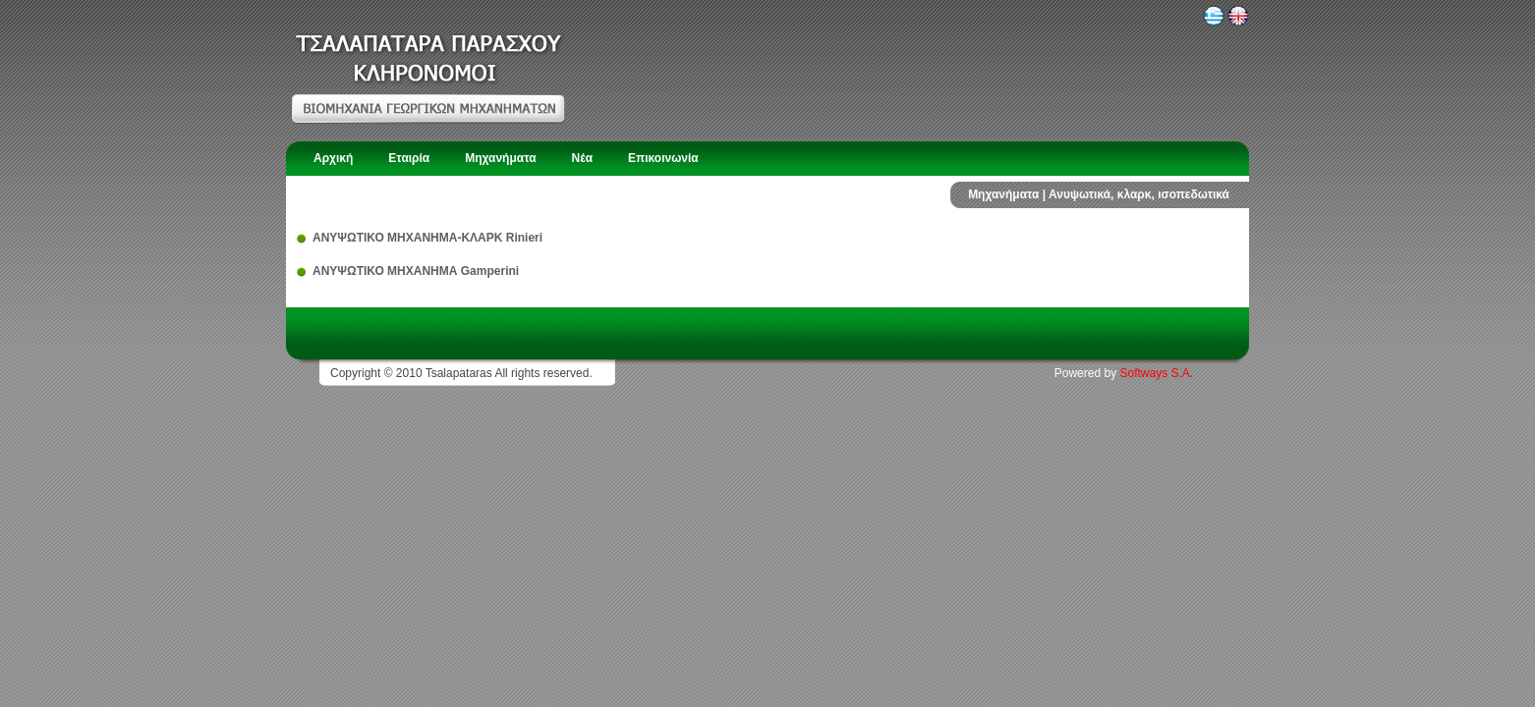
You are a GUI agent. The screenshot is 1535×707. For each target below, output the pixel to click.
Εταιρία (408, 158)
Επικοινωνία (663, 158)
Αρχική (333, 158)
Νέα (582, 158)
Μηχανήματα (500, 158)
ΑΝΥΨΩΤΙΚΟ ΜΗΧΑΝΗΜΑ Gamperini (416, 271)
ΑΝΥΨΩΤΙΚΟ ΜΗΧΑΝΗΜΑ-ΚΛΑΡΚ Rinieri (427, 238)
